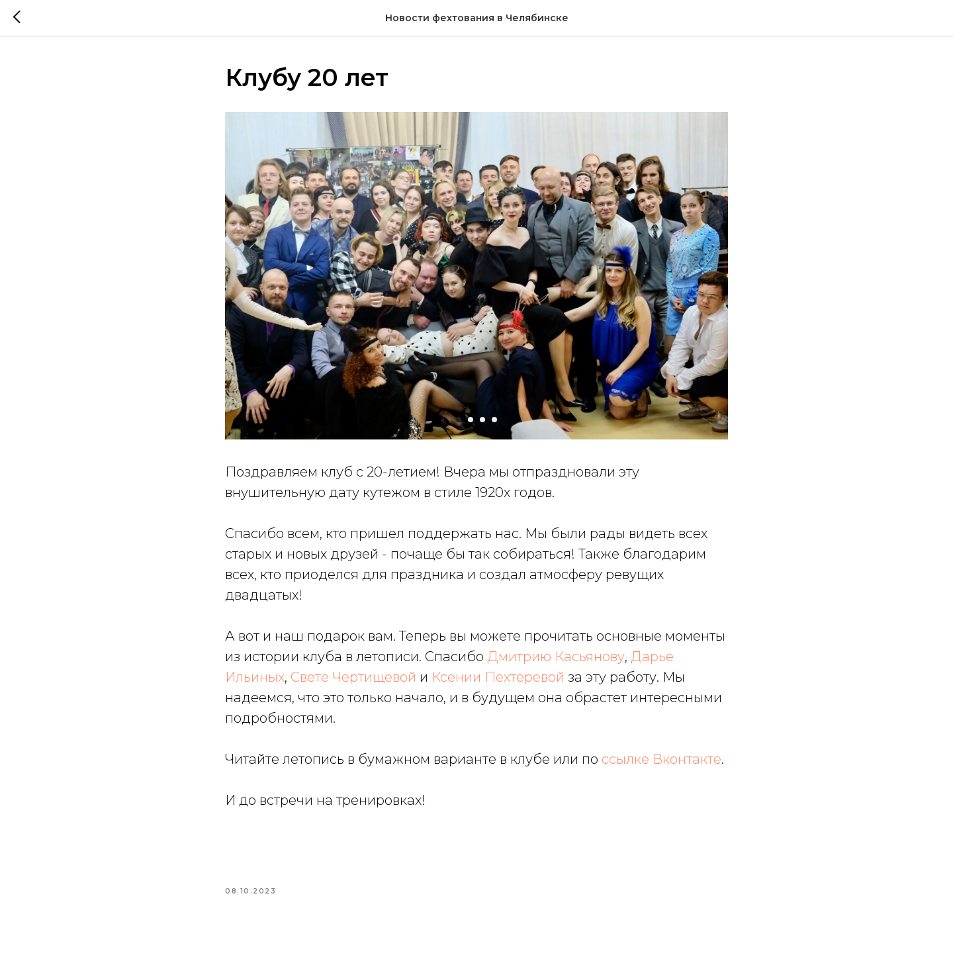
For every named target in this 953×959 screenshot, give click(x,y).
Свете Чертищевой (353, 677)
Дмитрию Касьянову (556, 656)
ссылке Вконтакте (661, 759)
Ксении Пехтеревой (498, 677)
